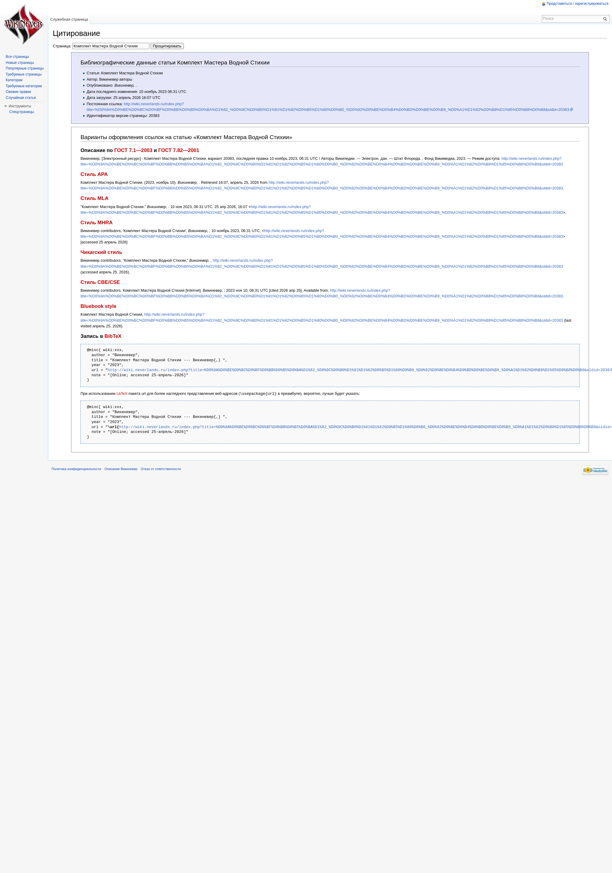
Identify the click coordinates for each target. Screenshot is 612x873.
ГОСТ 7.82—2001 (178, 150)
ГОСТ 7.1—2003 (133, 150)
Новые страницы (20, 63)
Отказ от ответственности (161, 468)
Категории (14, 80)
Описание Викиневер (120, 468)
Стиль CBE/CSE (100, 282)
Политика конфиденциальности (76, 468)
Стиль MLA (94, 198)
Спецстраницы (21, 112)
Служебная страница (69, 19)
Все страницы (17, 57)
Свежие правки (18, 92)
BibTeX (113, 336)
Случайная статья (21, 98)
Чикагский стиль (101, 252)
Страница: (118, 46)
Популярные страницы (25, 68)
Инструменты (20, 106)
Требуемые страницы (24, 74)
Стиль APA (94, 174)
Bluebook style (98, 306)
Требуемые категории (24, 86)
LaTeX (121, 393)
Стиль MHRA (96, 222)
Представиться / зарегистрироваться (577, 3)
